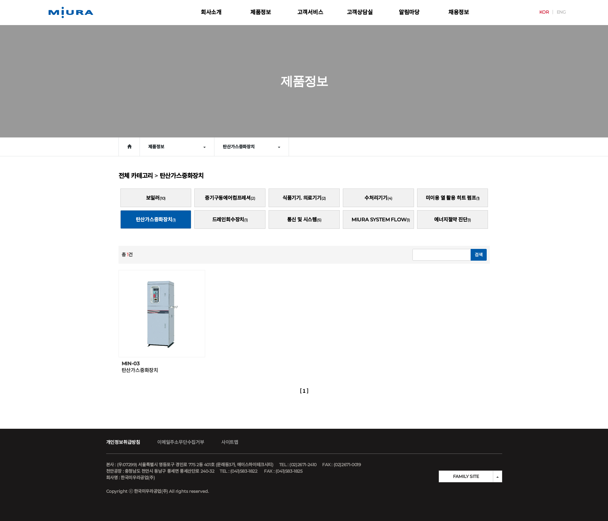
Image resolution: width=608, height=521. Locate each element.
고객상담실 (360, 12)
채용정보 (458, 12)
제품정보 (260, 12)
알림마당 (409, 12)
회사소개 (211, 12)
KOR (539, 12)
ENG (557, 12)
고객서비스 (310, 12)
